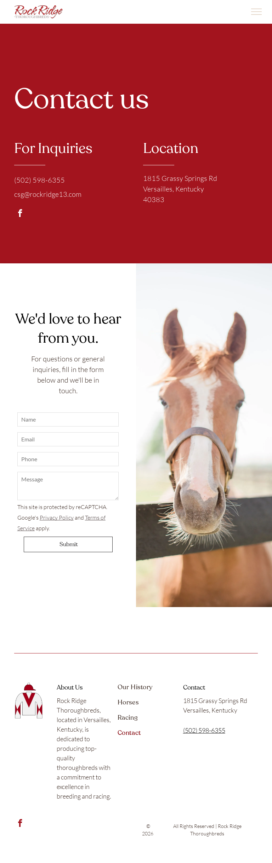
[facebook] (20, 214)
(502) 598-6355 (204, 730)
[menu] (256, 11)
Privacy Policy (57, 517)
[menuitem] (147, 690)
